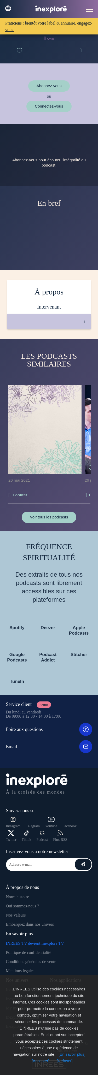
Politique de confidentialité (28, 952)
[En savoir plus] (72, 1054)
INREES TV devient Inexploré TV (35, 943)
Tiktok (26, 836)
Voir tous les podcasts (49, 517)
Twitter (11, 836)
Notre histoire (17, 897)
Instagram (13, 822)
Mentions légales (20, 970)
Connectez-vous (49, 106)
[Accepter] (40, 1061)
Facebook (69, 826)
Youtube (51, 822)
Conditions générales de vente (31, 961)
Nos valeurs (16, 915)
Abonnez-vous (49, 86)
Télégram (33, 826)
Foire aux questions (49, 729)
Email (49, 746)
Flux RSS (60, 836)
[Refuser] (65, 1061)
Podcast (42, 836)
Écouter (20, 495)
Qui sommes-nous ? (22, 906)
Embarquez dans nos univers (30, 924)
